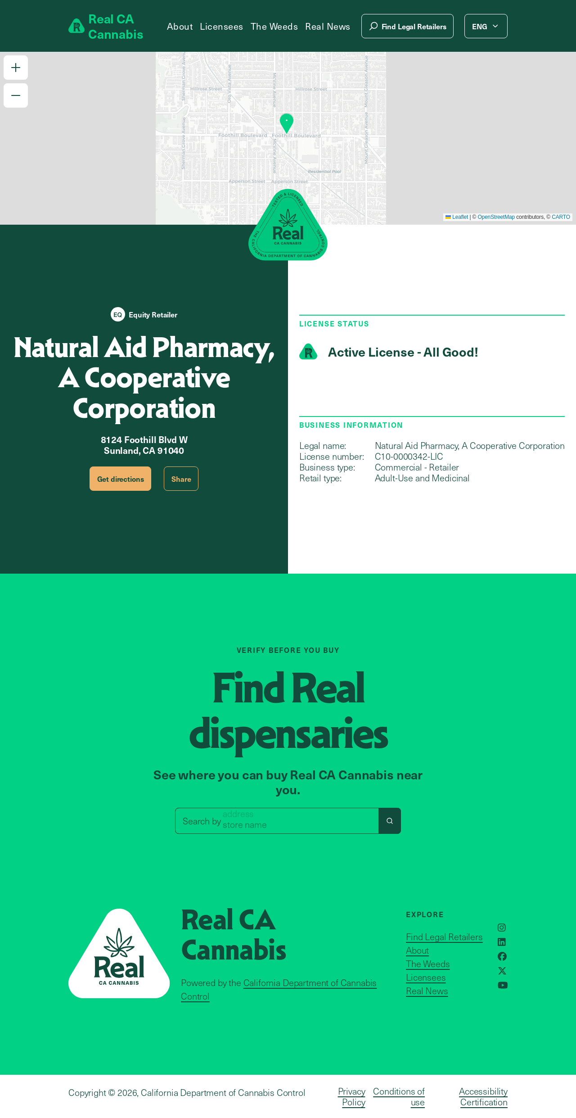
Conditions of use (399, 1096)
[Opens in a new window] (502, 927)
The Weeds (274, 26)
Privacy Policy (351, 1096)
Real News (328, 26)
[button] (16, 67)
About (180, 26)
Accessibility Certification (483, 1096)
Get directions (120, 479)
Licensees (221, 26)
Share (181, 479)
